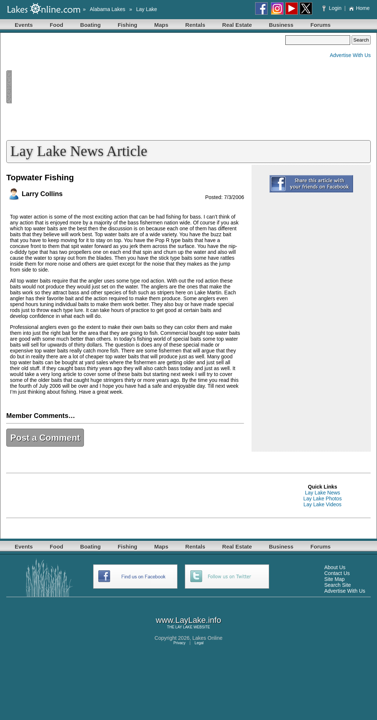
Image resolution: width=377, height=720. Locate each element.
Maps (161, 25)
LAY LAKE (183, 627)
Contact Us (337, 573)
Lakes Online (208, 638)
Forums (320, 25)
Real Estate (237, 25)
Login (333, 8)
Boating (90, 25)
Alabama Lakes (108, 9)
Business (281, 25)
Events (24, 25)
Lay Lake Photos (322, 498)
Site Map (334, 579)
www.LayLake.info (188, 620)
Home (359, 8)
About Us (335, 567)
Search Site (337, 585)
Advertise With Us (350, 55)
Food (56, 25)
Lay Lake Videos (322, 504)
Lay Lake (146, 9)
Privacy (179, 643)
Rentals (195, 25)
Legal (199, 643)
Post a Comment (45, 438)
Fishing (127, 25)
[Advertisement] (146, 86)
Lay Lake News (322, 493)
